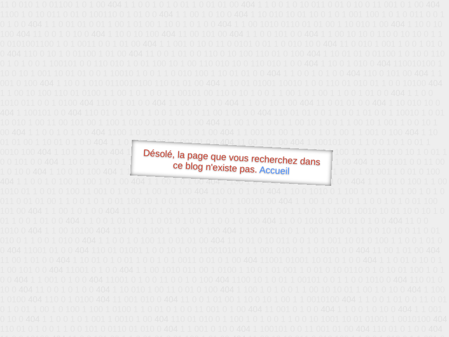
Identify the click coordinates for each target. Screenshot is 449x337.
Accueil (274, 170)
